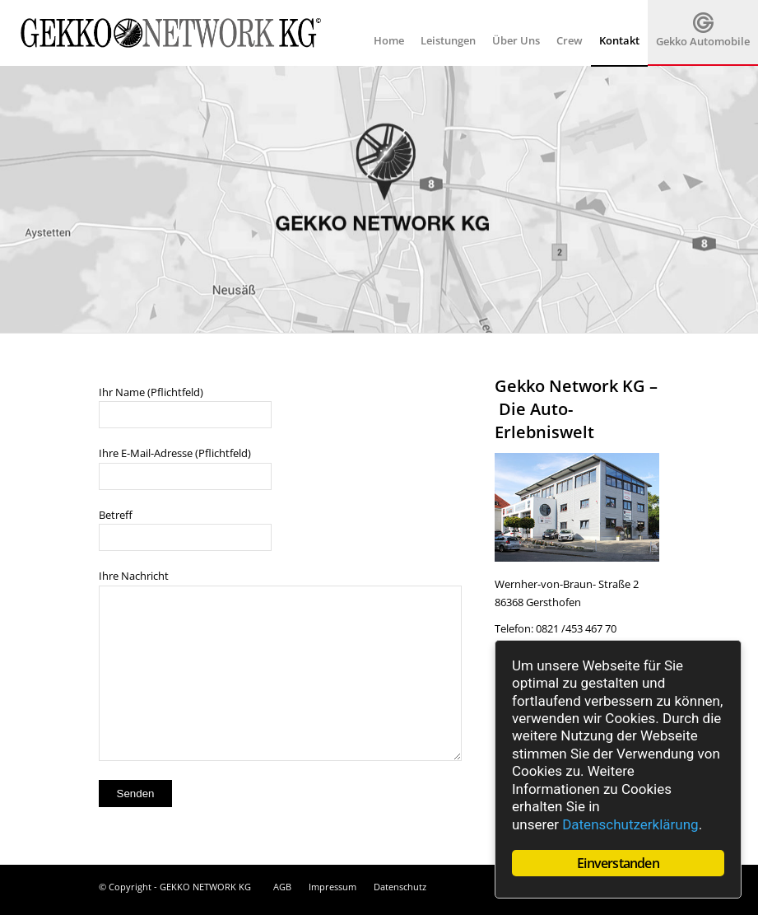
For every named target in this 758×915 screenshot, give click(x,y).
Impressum (332, 886)
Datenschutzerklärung (630, 824)
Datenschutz (400, 886)
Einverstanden (618, 863)
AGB (282, 886)
